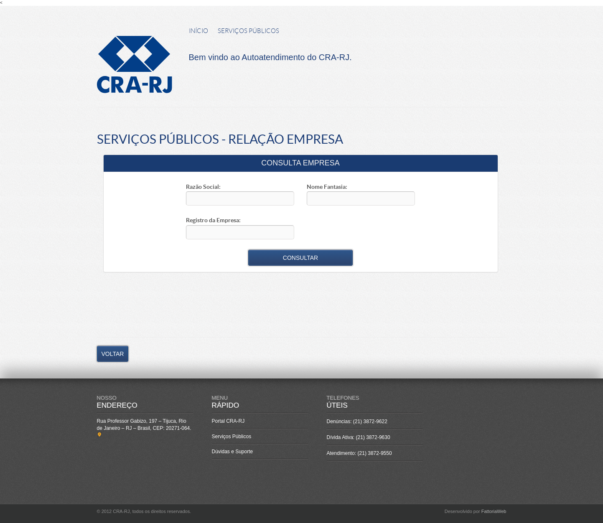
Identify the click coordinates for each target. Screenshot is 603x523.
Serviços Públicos (232, 436)
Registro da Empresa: (213, 220)
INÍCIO (198, 31)
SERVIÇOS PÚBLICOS (248, 31)
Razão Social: (203, 186)
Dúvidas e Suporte (232, 451)
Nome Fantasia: (327, 186)
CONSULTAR (300, 257)
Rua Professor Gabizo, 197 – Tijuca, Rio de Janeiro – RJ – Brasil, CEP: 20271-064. (145, 428)
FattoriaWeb (493, 511)
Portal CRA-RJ (228, 421)
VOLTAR (113, 353)
